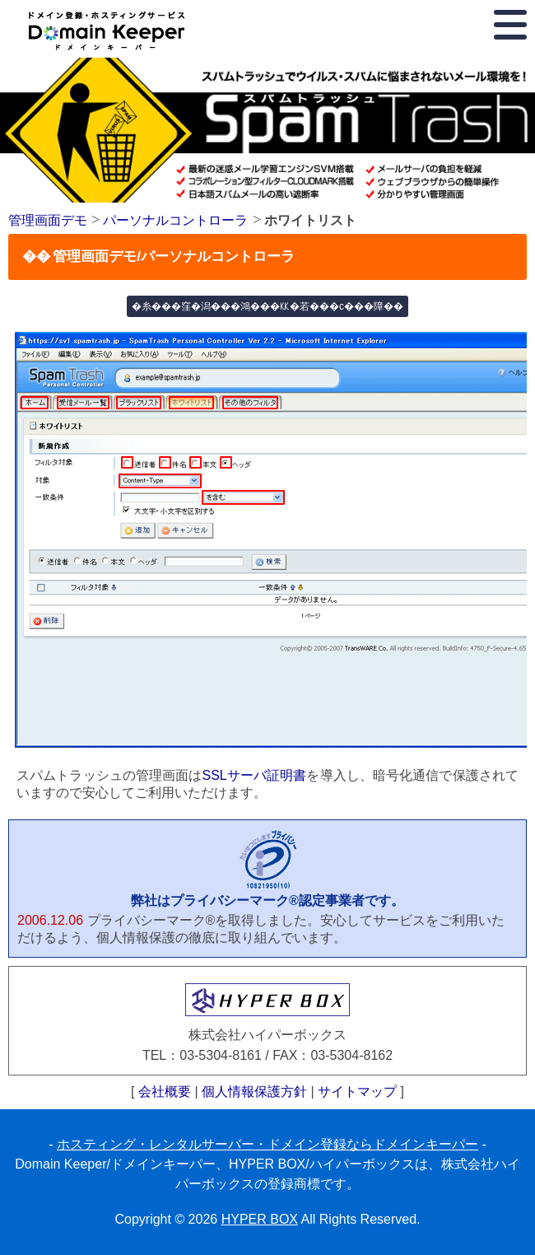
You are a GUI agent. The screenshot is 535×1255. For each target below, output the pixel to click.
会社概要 (164, 1092)
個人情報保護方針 (254, 1092)
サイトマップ (357, 1092)
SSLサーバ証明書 (254, 775)
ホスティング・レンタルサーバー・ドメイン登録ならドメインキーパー (267, 1144)
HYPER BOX (259, 1219)
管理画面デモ (47, 220)
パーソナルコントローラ (175, 220)
